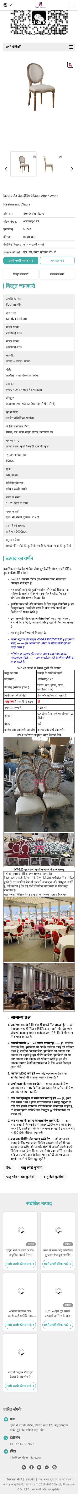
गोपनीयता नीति (14, 1479)
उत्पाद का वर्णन (57, 274)
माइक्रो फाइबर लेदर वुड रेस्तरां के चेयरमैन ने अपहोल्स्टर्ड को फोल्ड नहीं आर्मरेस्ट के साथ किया (20, 1375)
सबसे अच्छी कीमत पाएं (21, 260)
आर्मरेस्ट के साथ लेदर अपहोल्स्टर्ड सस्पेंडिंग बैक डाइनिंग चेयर (20, 1314)
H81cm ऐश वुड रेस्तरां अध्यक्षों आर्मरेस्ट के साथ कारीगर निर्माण (58, 1314)
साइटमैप (30, 1479)
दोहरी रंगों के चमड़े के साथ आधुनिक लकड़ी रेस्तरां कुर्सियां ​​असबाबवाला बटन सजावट (20, 1253)
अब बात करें (57, 260)
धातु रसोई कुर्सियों (31, 1167)
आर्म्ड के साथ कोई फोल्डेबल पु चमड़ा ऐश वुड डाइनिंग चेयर (58, 1253)
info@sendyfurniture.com (26, 1457)
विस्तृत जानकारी (20, 274)
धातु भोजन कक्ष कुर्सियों (20, 1177)
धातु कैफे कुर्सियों (53, 1177)
